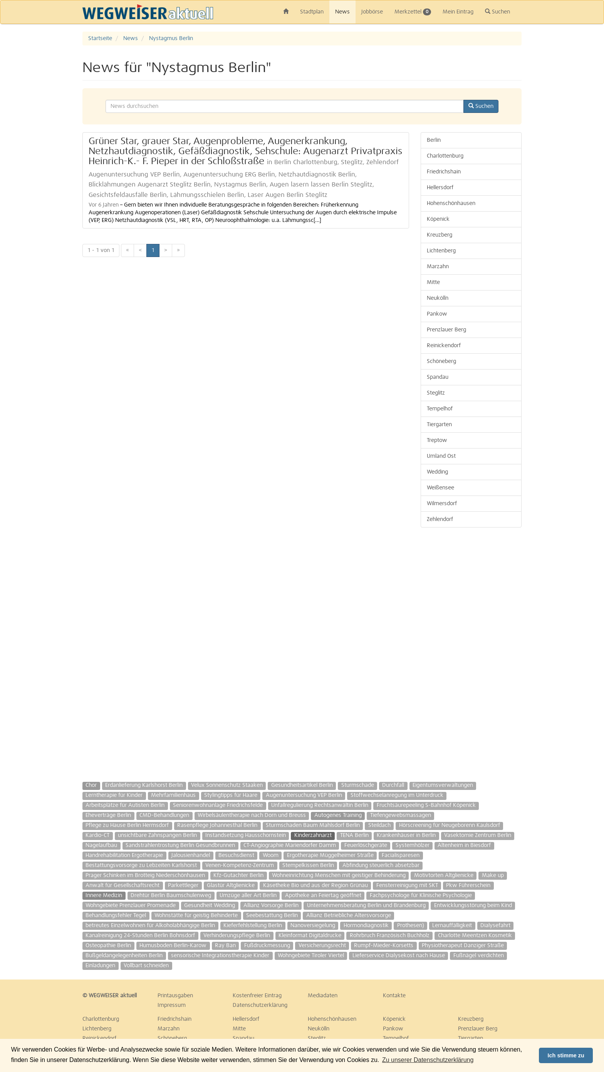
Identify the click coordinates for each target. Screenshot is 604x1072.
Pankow (437, 314)
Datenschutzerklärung (260, 1005)
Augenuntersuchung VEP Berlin (304, 795)
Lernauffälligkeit (452, 925)
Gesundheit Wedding (209, 905)
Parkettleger (183, 885)
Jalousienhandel (190, 855)
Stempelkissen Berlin (308, 865)
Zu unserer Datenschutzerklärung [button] (427, 1060)
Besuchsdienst (236, 855)
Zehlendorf (440, 519)
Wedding (437, 472)
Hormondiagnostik (366, 925)
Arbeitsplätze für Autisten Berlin (125, 805)
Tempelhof (440, 409)
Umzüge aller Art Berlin (248, 895)
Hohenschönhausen (451, 203)
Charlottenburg (445, 156)
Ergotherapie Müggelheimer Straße (330, 855)
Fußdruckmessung (267, 945)
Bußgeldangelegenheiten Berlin (124, 955)
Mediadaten (322, 995)
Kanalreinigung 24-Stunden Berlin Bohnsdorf (140, 935)
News (342, 12)
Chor (91, 785)
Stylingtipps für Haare (230, 795)
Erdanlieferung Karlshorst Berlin (144, 785)
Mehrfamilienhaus (173, 795)
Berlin (434, 140)
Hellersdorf (440, 187)
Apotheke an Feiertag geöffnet (323, 895)
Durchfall (393, 785)
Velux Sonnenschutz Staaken (227, 785)
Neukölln (437, 298)
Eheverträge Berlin (108, 815)
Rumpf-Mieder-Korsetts (383, 945)
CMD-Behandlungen (164, 815)
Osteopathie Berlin (108, 945)
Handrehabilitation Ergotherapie (124, 855)
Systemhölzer (413, 845)
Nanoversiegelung (312, 925)
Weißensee (440, 488)
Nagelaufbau (101, 845)
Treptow (437, 440)
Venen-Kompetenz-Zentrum (239, 865)
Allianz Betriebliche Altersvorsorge (348, 915)
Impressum (172, 1005)
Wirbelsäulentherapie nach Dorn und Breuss (252, 815)
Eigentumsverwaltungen (443, 785)
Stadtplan (312, 12)
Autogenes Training (338, 815)
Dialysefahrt (495, 925)
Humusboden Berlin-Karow (172, 945)
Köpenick (438, 219)
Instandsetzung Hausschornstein (245, 835)
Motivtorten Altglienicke (443, 875)
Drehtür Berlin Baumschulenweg (171, 895)
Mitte (433, 282)
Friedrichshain (444, 172)
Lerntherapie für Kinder (114, 795)
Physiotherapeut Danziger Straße (463, 945)
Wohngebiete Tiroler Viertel (311, 955)
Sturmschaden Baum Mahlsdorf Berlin (313, 825)
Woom (271, 855)
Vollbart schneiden (146, 965)
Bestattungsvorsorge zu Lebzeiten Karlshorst (141, 865)
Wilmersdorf (442, 503)
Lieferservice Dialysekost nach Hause (398, 955)
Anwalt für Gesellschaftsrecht (122, 885)
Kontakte (394, 995)
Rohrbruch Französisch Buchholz (390, 935)
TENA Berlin (354, 835)
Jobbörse (372, 12)
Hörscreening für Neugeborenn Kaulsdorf (449, 825)
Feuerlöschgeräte (365, 845)
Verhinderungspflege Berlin (236, 935)
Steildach (379, 825)
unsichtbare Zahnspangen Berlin (157, 835)
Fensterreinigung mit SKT (407, 885)
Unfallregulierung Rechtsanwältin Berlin (319, 805)
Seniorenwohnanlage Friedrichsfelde (218, 805)
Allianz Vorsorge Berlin (271, 905)
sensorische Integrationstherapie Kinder (220, 955)
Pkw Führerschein (468, 885)
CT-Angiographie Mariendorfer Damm (289, 845)
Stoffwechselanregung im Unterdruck (397, 795)
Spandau (437, 377)
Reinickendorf (444, 345)
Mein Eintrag (458, 12)
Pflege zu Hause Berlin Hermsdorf (127, 825)
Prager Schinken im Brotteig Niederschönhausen (145, 875)
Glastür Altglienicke (231, 885)
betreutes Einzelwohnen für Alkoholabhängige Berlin (150, 925)
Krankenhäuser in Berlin (406, 835)
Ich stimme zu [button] (566, 1055)
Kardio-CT (97, 835)
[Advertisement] (471, 650)
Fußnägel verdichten (478, 955)
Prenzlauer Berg (446, 330)
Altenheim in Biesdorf (464, 845)
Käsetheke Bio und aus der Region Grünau (315, 885)
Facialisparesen (400, 855)
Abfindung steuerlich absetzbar (380, 865)
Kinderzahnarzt (313, 835)
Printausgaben (175, 995)
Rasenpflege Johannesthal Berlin (217, 825)
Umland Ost (441, 456)
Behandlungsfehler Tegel (116, 915)
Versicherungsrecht (322, 945)
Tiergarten (439, 424)
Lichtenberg (441, 251)
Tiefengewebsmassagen (400, 815)
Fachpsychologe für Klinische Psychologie (421, 895)
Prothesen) (410, 925)
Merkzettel (412, 11)
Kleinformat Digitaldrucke (310, 935)
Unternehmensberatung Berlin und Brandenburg (366, 905)
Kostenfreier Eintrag (257, 995)
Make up (493, 875)
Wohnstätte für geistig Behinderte (196, 915)
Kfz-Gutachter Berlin (238, 875)
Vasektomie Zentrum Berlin (477, 835)
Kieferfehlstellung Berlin (252, 925)
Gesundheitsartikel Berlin (302, 785)
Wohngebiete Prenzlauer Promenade (131, 905)
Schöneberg (441, 361)
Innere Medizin (104, 895)
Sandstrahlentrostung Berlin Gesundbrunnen (180, 845)
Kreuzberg (439, 235)
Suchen (497, 11)
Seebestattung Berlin (272, 915)
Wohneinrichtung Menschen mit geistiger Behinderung (339, 875)
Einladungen (100, 965)
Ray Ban (225, 945)
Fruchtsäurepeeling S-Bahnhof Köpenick (426, 805)
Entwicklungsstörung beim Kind (473, 905)
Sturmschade (357, 785)
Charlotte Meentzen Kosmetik (475, 935)
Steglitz (436, 393)
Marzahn (438, 266)
